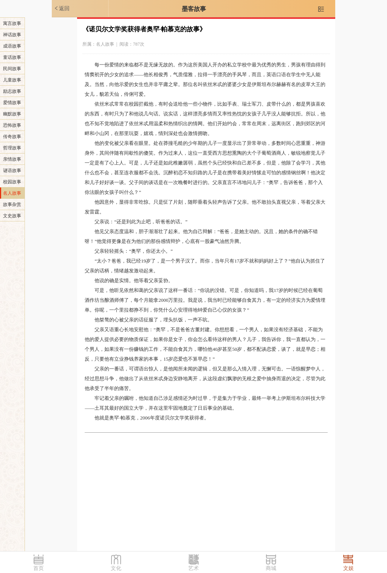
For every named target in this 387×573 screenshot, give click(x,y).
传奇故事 (12, 136)
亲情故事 (12, 159)
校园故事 (12, 181)
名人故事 (12, 193)
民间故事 (12, 68)
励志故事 (12, 91)
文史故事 (12, 215)
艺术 (193, 568)
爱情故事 (12, 102)
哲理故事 (12, 148)
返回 (62, 8)
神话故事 (12, 34)
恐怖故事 (12, 125)
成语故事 (12, 46)
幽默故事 (12, 114)
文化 (116, 568)
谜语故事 (12, 170)
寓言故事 (12, 23)
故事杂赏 (12, 204)
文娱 (348, 568)
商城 (271, 568)
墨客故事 (194, 9)
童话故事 (12, 57)
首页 (38, 568)
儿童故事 (12, 80)
